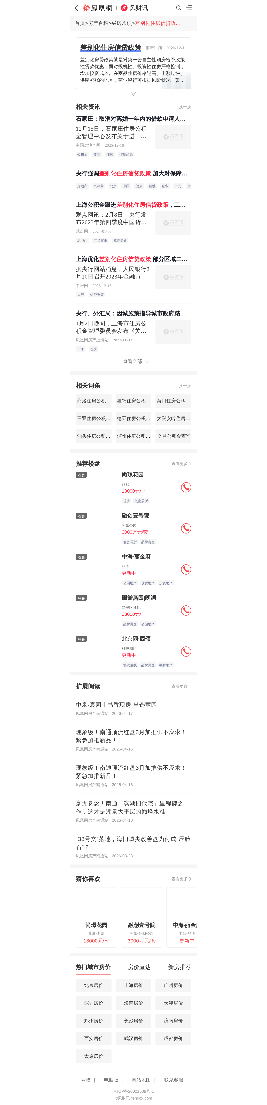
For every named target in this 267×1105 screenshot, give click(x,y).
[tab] (93, 969)
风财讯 (139, 7)
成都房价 (173, 1038)
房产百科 (98, 23)
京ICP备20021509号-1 (133, 1091)
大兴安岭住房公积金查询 (182, 418)
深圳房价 (93, 1003)
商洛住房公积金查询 (98, 400)
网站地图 (141, 1080)
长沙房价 (133, 1020)
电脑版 (111, 1080)
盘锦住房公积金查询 (138, 400)
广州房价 (173, 985)
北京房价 (93, 985)
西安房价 (93, 1038)
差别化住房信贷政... (157, 23)
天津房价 (173, 1003)
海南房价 (133, 1003)
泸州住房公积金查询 (138, 436)
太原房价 (93, 1056)
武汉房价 (133, 1038)
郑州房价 (93, 1020)
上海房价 (133, 985)
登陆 (86, 1080)
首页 (80, 23)
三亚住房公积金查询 (98, 418)
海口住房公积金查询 (177, 400)
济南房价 (173, 1020)
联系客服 (173, 1080)
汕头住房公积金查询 (98, 436)
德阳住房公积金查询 (138, 418)
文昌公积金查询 (173, 436)
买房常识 (121, 23)
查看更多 (179, 463)
